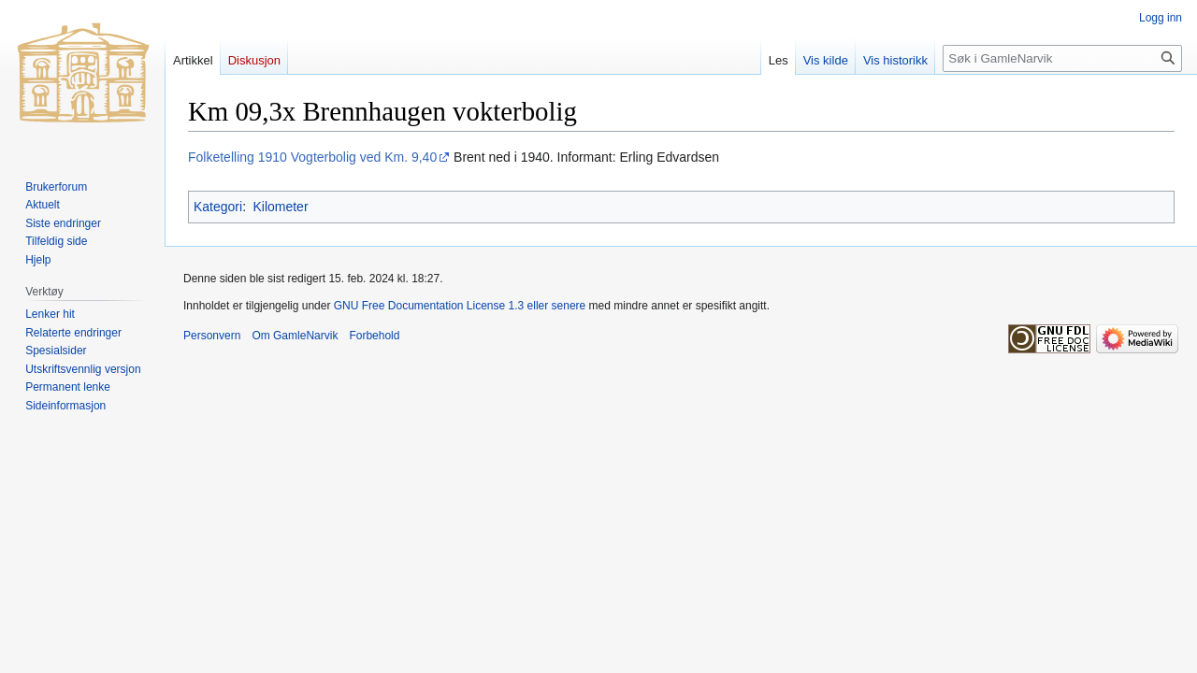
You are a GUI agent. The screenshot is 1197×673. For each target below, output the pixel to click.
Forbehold (374, 335)
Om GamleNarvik (295, 335)
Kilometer (280, 206)
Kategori (218, 206)
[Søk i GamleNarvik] (1062, 58)
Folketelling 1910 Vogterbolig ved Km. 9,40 (312, 157)
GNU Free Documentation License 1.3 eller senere (459, 305)
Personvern (211, 335)
